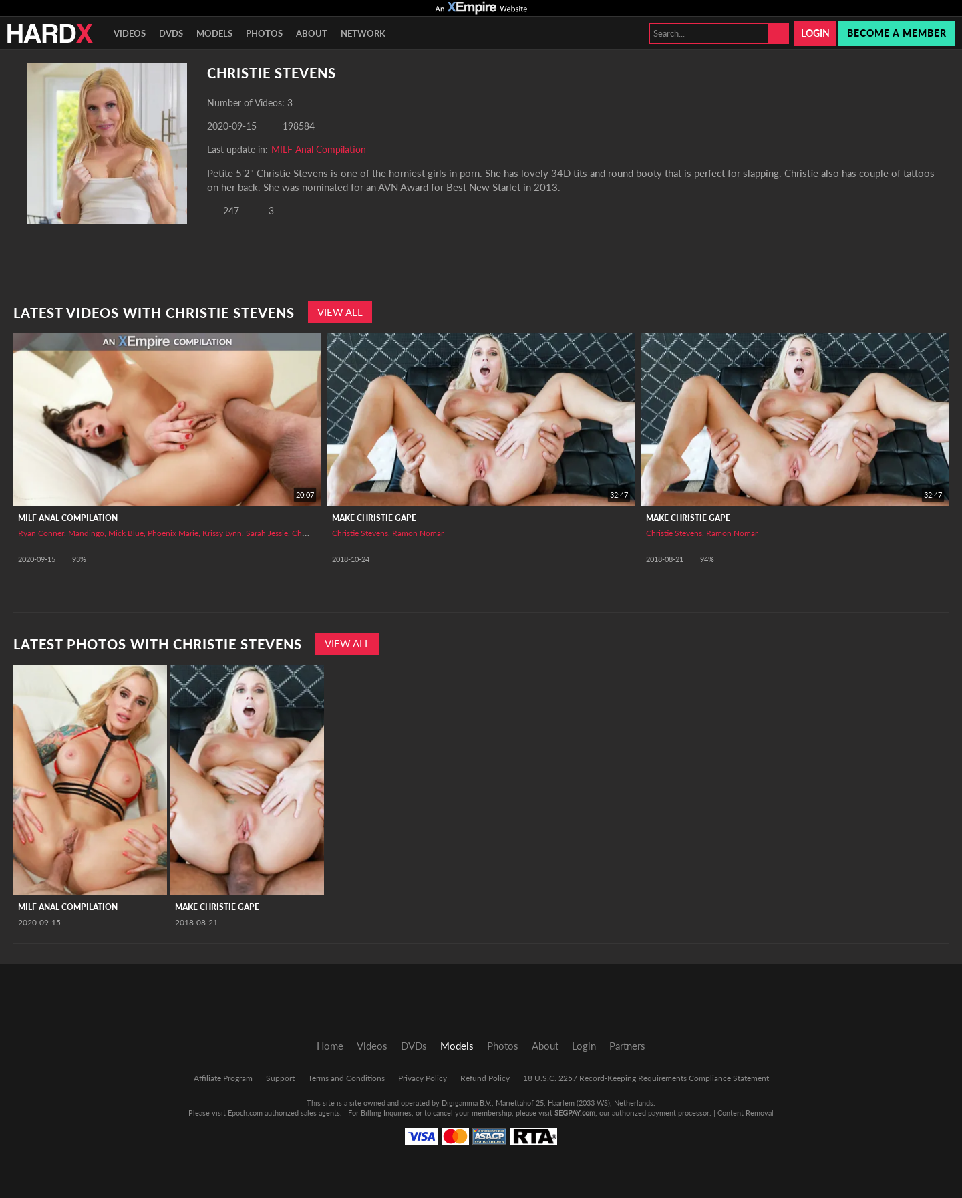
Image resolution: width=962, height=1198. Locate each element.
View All (340, 312)
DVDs (171, 33)
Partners (627, 1046)
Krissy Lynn (222, 533)
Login (815, 33)
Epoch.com (245, 1112)
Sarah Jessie (267, 533)
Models (214, 33)
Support (280, 1078)
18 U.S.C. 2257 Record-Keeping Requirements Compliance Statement (646, 1078)
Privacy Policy (422, 1078)
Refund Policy (485, 1078)
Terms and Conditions (346, 1078)
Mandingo (86, 533)
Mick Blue (126, 533)
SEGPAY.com (574, 1112)
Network (363, 33)
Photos (264, 33)
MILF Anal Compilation (318, 149)
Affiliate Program (223, 1078)
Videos (130, 33)
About (311, 33)
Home (330, 1046)
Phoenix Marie (173, 533)
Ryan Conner (41, 533)
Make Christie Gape (374, 518)
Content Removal (745, 1112)
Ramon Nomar (418, 533)
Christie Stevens (360, 533)
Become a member (897, 33)
